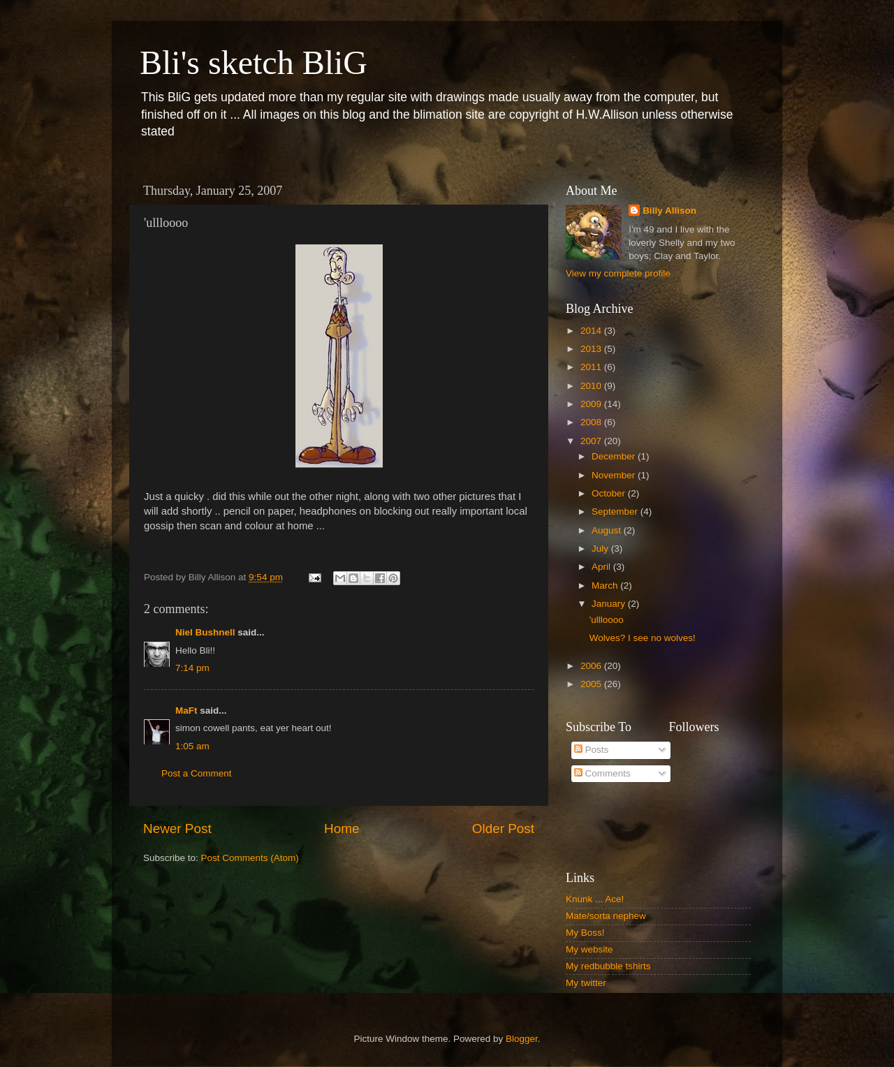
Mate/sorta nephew (606, 916)
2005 (592, 684)
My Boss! (585, 932)
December (615, 456)
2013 (592, 349)
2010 (592, 386)
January (610, 603)
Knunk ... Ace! (595, 899)
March (606, 585)
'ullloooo (606, 620)
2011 (592, 367)
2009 (592, 404)
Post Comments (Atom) (250, 858)
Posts (591, 749)
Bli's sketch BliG (253, 62)
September (616, 511)
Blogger (522, 1038)
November (615, 475)
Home (341, 828)
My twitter (586, 983)
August (608, 530)
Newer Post (177, 828)
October (610, 493)
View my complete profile (618, 273)
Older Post (503, 828)
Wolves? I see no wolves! (642, 638)
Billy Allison (669, 210)
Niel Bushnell (205, 632)
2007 (592, 441)
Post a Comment (196, 773)
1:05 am (192, 746)
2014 (592, 330)
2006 (592, 666)
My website (589, 949)
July (601, 548)
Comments (602, 773)
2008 (592, 422)
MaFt (186, 710)
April (602, 566)
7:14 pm (192, 668)
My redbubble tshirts (608, 966)
